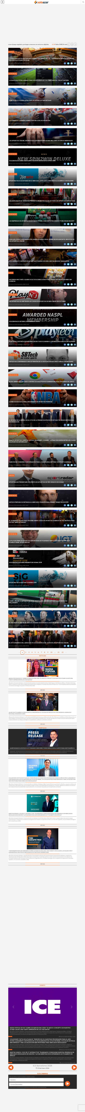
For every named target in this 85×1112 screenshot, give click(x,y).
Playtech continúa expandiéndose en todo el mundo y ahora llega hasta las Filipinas (42, 341)
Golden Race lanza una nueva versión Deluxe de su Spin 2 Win (32, 161)
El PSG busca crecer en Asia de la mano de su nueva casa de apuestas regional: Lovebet (42, 623)
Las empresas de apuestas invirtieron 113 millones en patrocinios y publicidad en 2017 (41, 221)
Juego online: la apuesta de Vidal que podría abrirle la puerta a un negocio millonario (38, 602)
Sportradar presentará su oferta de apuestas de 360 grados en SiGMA (36, 482)
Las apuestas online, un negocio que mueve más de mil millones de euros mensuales (41, 141)
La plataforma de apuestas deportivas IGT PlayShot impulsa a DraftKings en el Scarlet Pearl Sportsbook (39, 541)
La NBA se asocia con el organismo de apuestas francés (30, 402)
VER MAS (42, 690)
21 (58, 652)
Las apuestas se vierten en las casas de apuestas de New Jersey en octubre (37, 301)
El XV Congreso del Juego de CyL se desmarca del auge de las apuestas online (38, 643)
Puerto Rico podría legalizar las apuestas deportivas (30, 100)
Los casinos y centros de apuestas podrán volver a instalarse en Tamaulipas (39, 261)
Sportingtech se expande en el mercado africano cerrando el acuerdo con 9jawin (41, 181)
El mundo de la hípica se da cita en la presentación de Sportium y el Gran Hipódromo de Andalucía (41, 421)
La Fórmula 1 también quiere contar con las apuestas (29, 121)
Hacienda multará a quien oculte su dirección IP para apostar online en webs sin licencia (40, 280)
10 (51, 652)
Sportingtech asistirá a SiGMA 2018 (22, 583)
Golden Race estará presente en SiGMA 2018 (25, 562)
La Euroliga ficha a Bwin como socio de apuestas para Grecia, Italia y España (39, 80)
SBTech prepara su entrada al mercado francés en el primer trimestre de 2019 (38, 502)
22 (62, 652)
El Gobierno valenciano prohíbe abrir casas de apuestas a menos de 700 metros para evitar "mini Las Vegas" (42, 521)
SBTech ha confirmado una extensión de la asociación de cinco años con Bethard (41, 362)
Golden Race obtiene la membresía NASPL (24, 321)
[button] (83, 2)
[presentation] (10, 1068)
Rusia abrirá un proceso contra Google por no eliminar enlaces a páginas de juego (41, 382)
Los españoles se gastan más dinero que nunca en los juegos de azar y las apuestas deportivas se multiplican (41, 59)
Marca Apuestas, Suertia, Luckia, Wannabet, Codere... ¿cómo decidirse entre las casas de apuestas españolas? (42, 441)
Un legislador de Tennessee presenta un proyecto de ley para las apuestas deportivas (42, 201)
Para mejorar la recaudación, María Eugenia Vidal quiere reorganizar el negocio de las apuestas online (41, 240)
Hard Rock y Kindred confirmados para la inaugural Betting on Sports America (40, 462)
